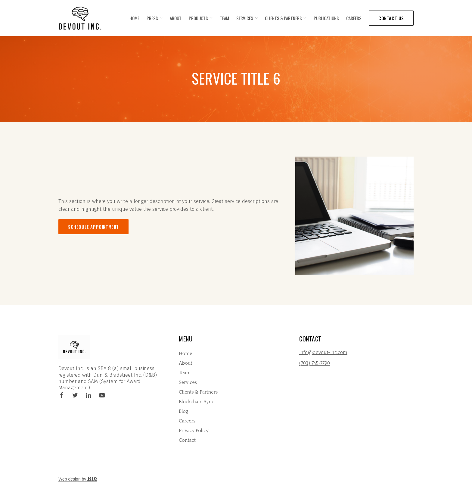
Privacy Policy (194, 430)
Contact (187, 440)
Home (134, 18)
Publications (326, 18)
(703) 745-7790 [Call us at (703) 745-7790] (314, 363)
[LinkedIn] (88, 395)
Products (198, 18)
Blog (183, 411)
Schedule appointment (93, 240)
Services (244, 18)
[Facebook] (61, 395)
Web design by (77, 479)
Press (152, 18)
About (176, 18)
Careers (354, 18)
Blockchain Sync (196, 401)
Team (224, 18)
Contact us (391, 18)
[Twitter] (75, 395)
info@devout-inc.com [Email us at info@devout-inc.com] (323, 352)
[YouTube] (102, 395)
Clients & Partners (283, 18)
